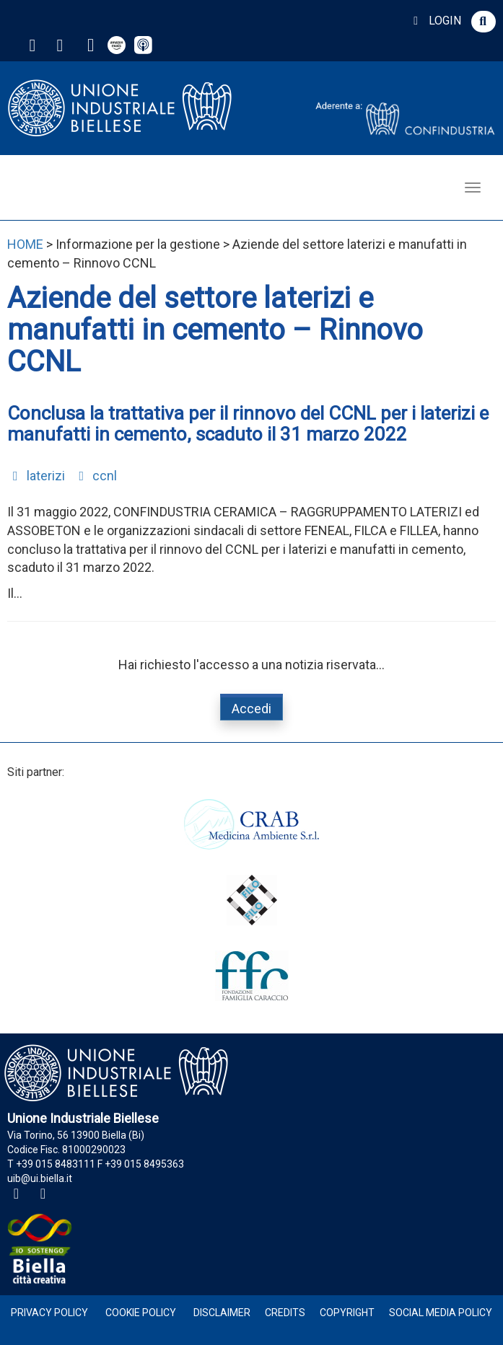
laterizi (36, 475)
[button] (483, 21)
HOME (25, 244)
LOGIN (434, 20)
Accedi (251, 708)
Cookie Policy (140, 1312)
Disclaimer (221, 1312)
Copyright (347, 1312)
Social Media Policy (440, 1312)
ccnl (96, 475)
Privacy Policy (49, 1312)
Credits (285, 1312)
